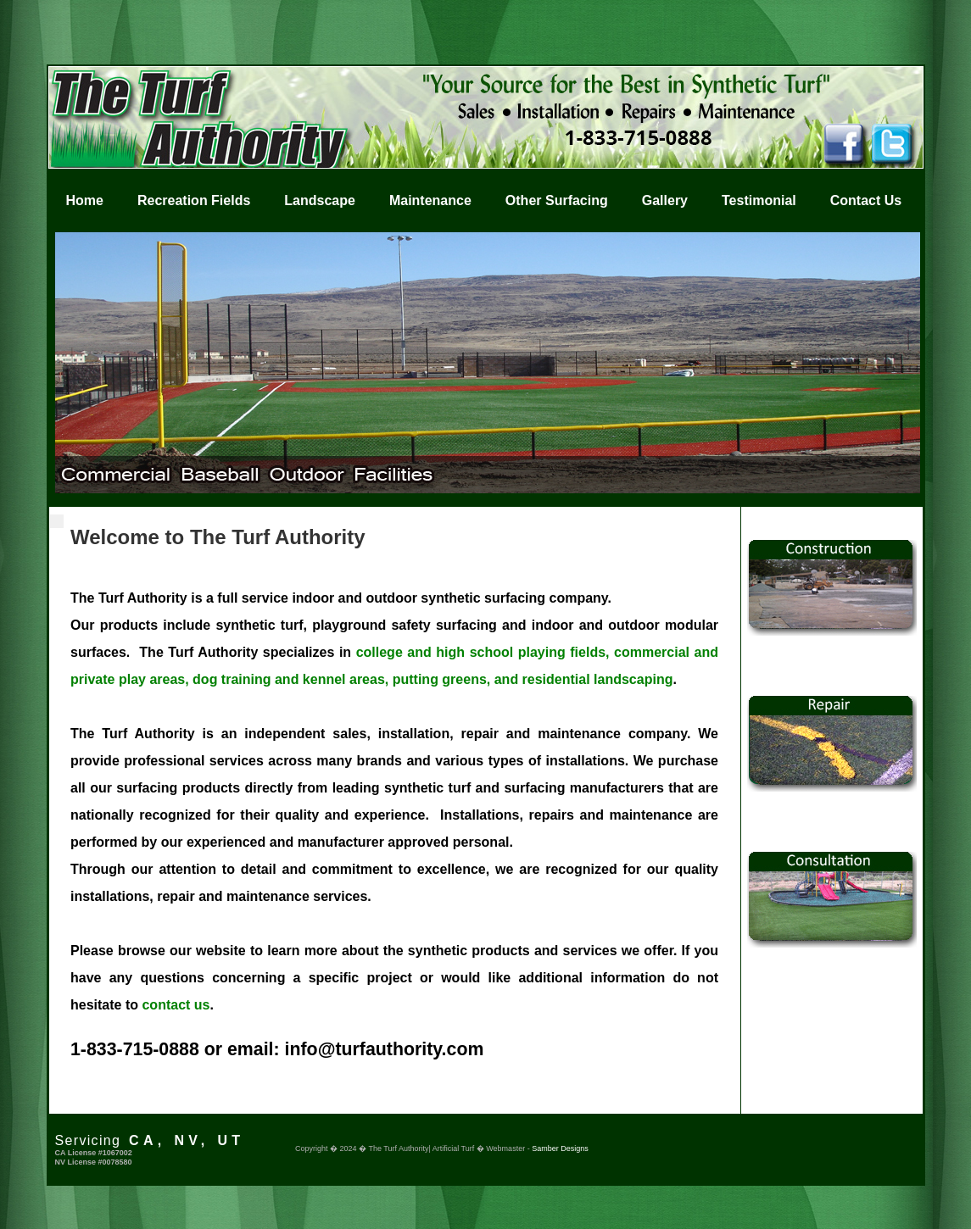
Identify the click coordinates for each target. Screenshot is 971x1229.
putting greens (440, 679)
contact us (175, 1005)
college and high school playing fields (480, 652)
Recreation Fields (193, 200)
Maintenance (430, 200)
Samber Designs (560, 1148)
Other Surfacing (556, 200)
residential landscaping (597, 679)
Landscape (319, 200)
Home (84, 200)
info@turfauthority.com (384, 1049)
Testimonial (759, 200)
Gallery (665, 200)
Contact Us (865, 200)
